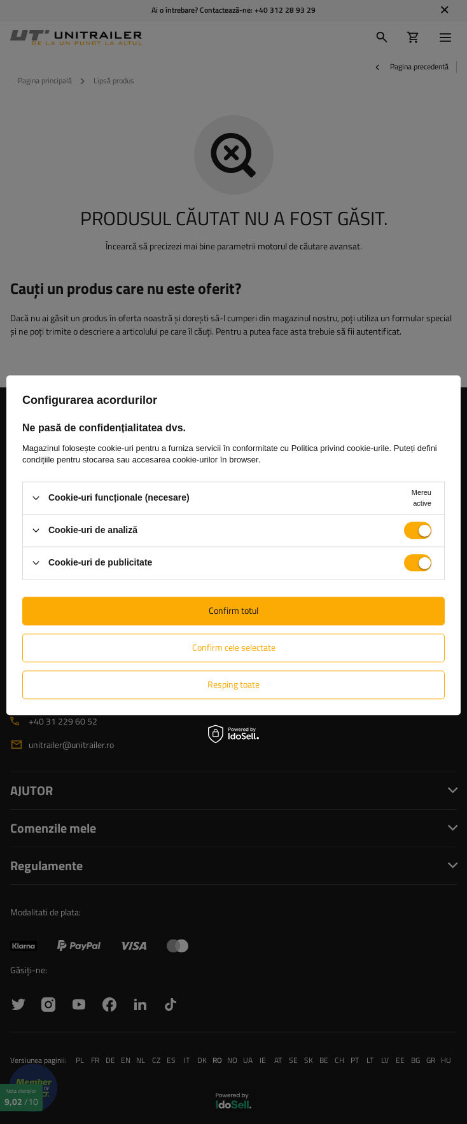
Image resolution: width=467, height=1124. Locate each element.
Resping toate (233, 684)
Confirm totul (233, 610)
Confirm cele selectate (233, 647)
